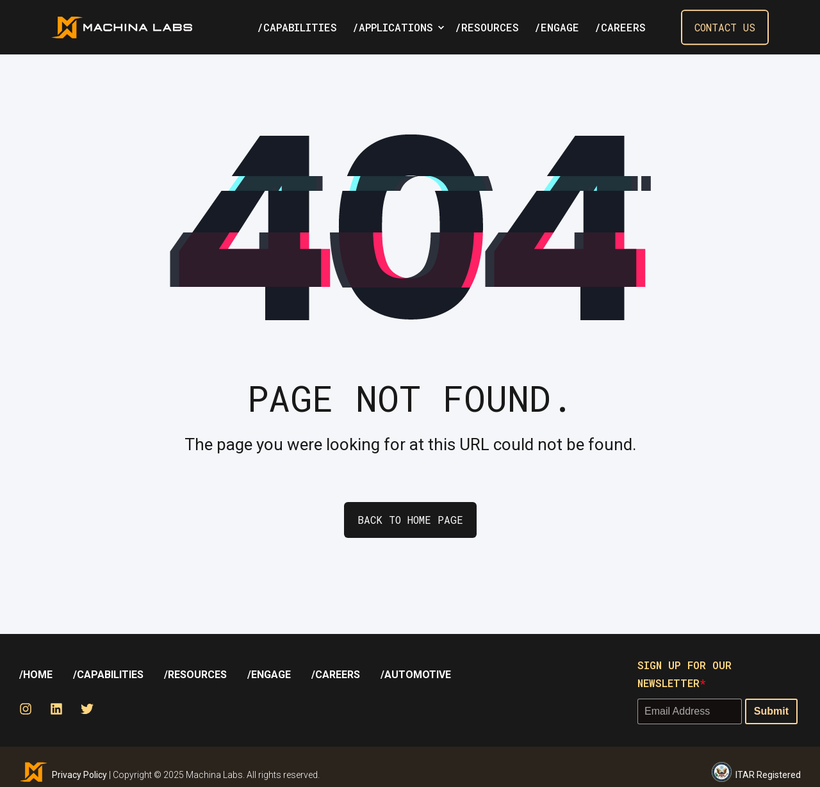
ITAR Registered (756, 772)
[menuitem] (441, 27)
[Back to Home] (121, 27)
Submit (771, 711)
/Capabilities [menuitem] (108, 675)
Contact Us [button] (724, 27)
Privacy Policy (79, 775)
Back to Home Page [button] (410, 519)
